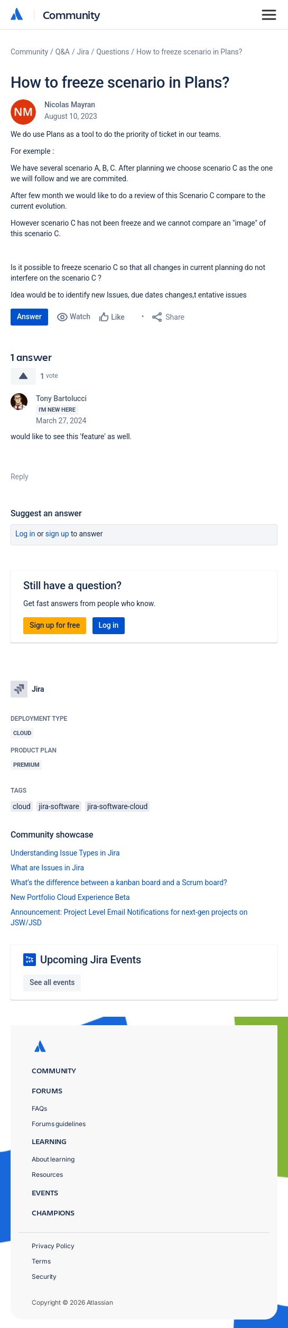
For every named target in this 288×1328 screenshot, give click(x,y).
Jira (83, 52)
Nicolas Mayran (69, 104)
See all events (52, 982)
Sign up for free (55, 625)
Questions (112, 52)
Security (44, 1276)
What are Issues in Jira (47, 867)
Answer (29, 316)
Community (71, 14)
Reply (20, 476)
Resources (47, 1174)
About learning (53, 1159)
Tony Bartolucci (61, 398)
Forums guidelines (59, 1124)
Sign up (57, 534)
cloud (22, 806)
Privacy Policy (53, 1246)
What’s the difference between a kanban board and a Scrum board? (119, 882)
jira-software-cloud (117, 806)
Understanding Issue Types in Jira (65, 853)
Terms (41, 1261)
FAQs (39, 1108)
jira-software (59, 806)
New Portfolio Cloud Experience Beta (70, 897)
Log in (25, 534)
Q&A (62, 52)
